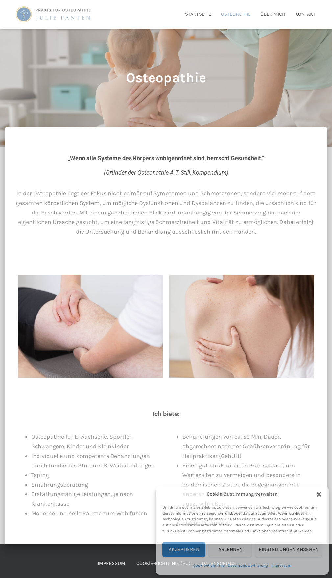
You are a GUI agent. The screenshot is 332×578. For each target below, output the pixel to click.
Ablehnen (230, 549)
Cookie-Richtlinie (209, 565)
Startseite (198, 14)
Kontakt (305, 14)
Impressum (281, 565)
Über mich (272, 14)
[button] (319, 494)
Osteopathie (235, 14)
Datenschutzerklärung (248, 565)
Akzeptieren (184, 549)
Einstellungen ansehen (289, 549)
